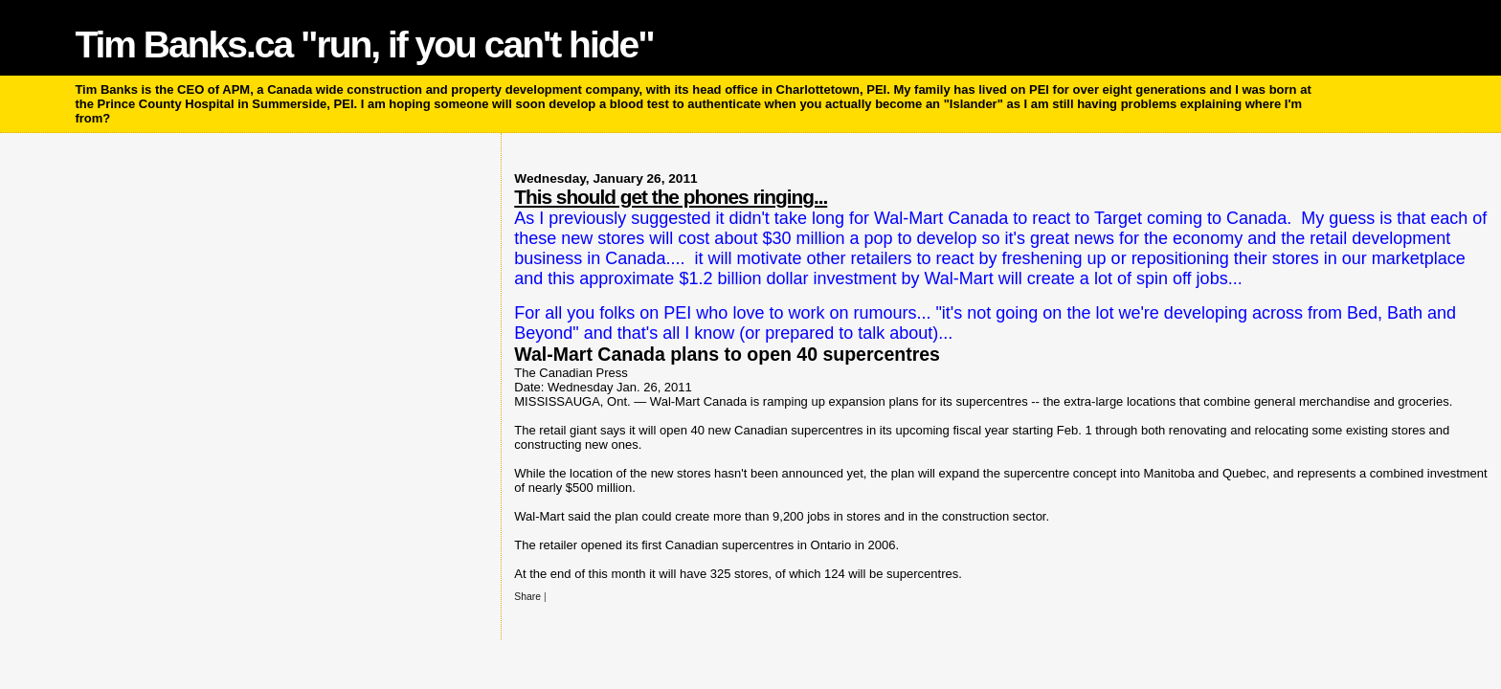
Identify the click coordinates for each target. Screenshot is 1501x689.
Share (527, 596)
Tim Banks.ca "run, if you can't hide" (364, 44)
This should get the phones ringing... (670, 197)
